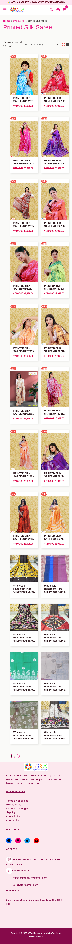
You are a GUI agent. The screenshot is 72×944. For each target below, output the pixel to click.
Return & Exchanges (17, 808)
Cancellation (13, 816)
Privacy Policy (13, 804)
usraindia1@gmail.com (25, 884)
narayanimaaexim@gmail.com (30, 877)
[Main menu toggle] (5, 9)
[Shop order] (41, 44)
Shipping (11, 812)
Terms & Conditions (17, 800)
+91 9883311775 (20, 870)
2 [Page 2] (14, 755)
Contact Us (12, 820)
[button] (51, 10)
